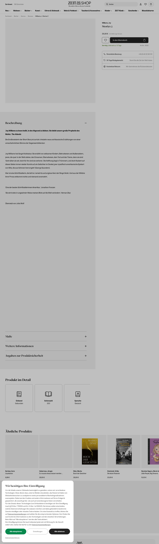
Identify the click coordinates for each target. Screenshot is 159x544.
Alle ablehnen (59, 531)
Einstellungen (37, 531)
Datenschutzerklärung (12, 538)
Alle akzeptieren (16, 531)
